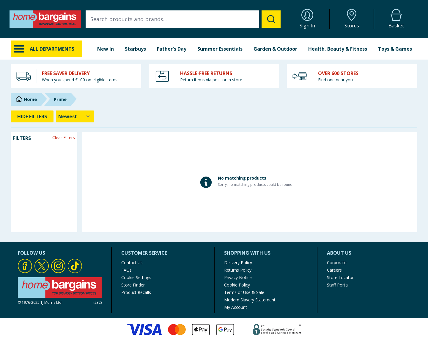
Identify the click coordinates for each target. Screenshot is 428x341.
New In (105, 49)
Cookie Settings (136, 277)
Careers (334, 270)
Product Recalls (136, 292)
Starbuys (135, 49)
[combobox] (183, 19)
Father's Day (171, 49)
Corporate (337, 262)
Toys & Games (395, 49)
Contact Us (132, 262)
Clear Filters (63, 137)
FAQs (126, 270)
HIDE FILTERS (32, 116)
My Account (235, 307)
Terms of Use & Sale (244, 292)
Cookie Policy (237, 285)
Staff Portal (338, 285)
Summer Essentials (220, 49)
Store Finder (133, 285)
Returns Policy (237, 270)
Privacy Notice (238, 277)
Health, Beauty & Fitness (337, 49)
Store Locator (340, 277)
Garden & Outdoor (275, 49)
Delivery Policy (238, 262)
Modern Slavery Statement (250, 300)
